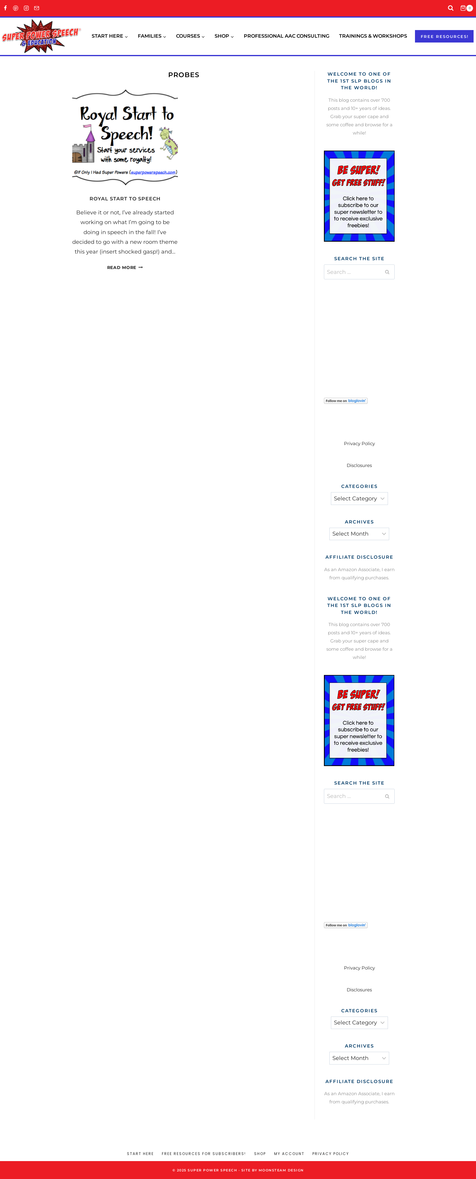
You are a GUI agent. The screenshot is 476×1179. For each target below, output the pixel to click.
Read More (125, 267)
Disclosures (359, 465)
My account (289, 1153)
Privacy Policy (359, 443)
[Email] (37, 8)
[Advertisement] (369, 331)
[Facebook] (5, 8)
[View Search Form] (451, 8)
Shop (260, 1153)
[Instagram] (26, 8)
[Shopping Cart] (468, 8)
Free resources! (445, 36)
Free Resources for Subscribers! (204, 1153)
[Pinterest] (16, 8)
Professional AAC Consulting (286, 36)
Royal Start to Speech (125, 199)
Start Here (140, 1153)
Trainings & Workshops (373, 36)
